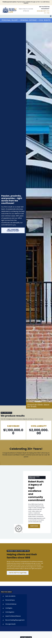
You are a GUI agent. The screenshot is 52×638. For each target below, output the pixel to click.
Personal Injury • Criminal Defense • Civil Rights (26, 21)
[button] (26, 16)
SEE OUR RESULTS (6, 415)
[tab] (14, 598)
